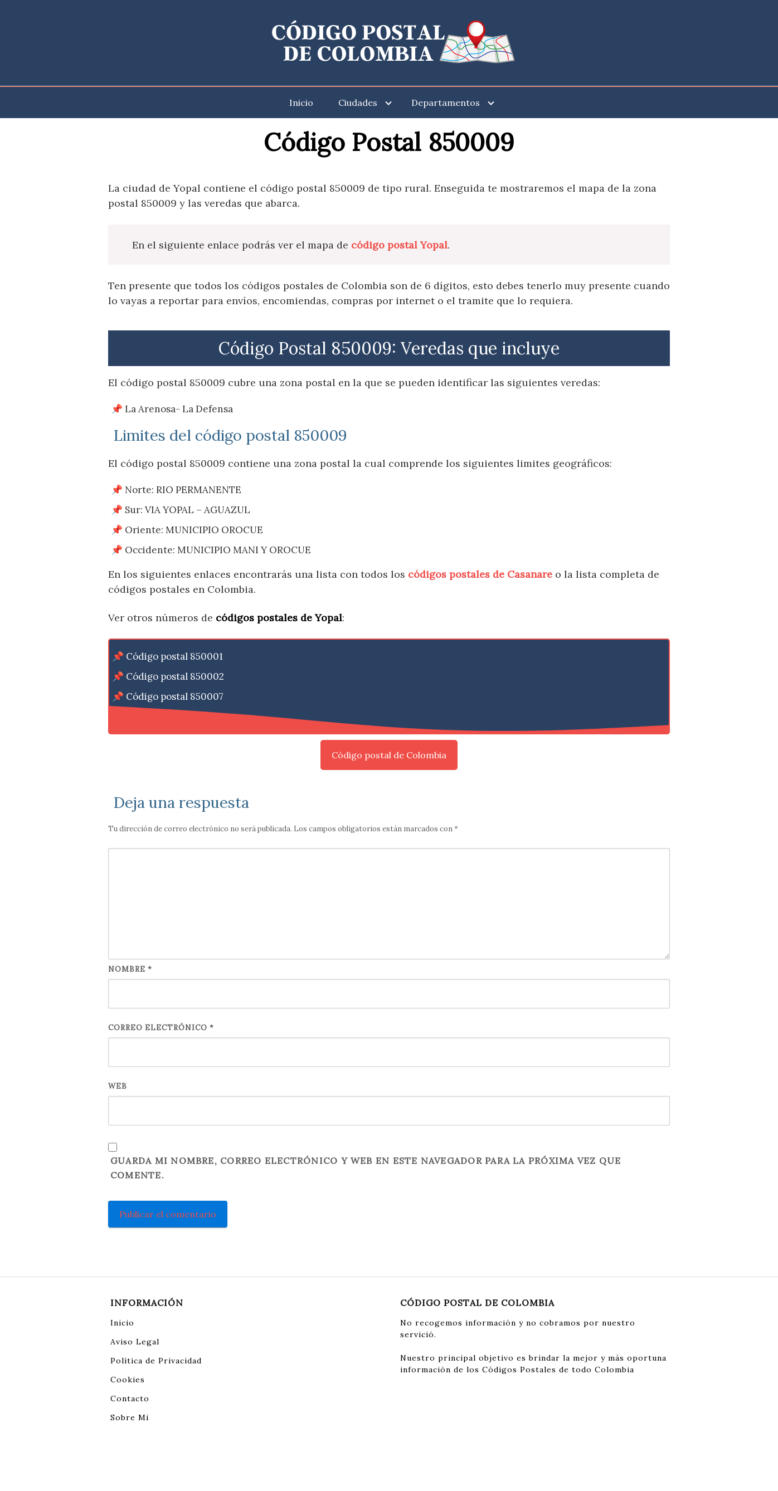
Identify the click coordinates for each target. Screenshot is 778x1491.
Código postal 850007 (174, 696)
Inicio (301, 102)
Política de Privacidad (156, 1361)
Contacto (129, 1398)
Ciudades (357, 102)
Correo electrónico (161, 1027)
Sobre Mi (129, 1417)
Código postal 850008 (175, 716)
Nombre (130, 969)
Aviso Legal (134, 1342)
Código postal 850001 (174, 656)
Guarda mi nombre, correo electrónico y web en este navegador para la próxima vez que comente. (365, 1168)
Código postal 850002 (175, 676)
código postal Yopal (399, 244)
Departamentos (445, 102)
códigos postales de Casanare (480, 574)
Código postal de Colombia (389, 755)
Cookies (127, 1380)
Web (117, 1086)
